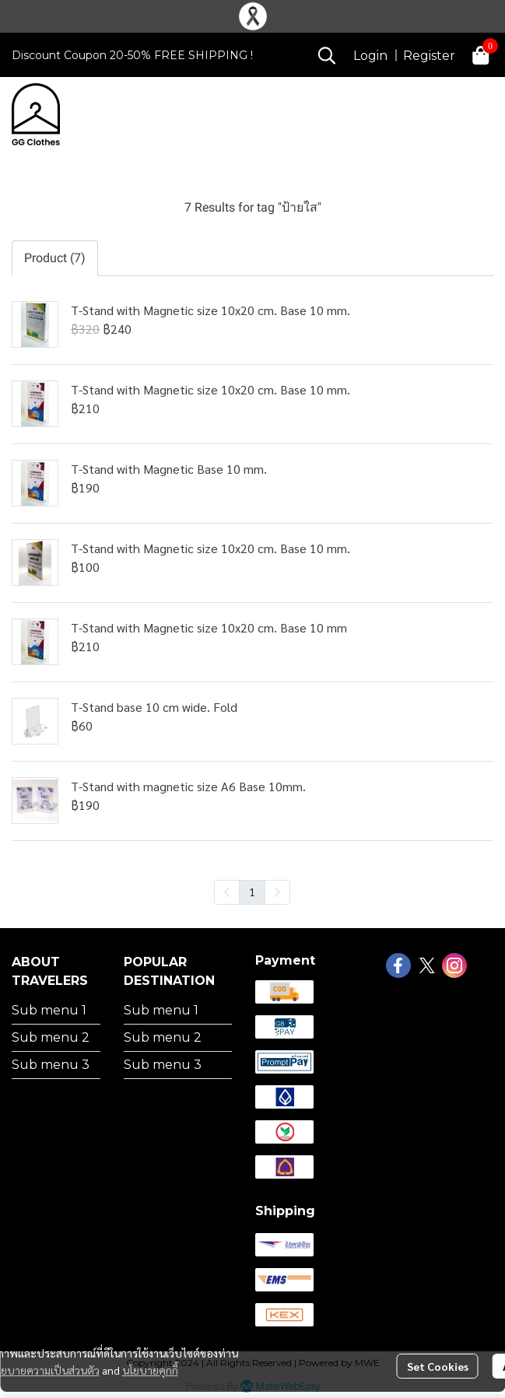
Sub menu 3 (50, 1064)
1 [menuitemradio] (252, 892)
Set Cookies (437, 1366)
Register (429, 55)
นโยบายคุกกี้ (150, 1370)
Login (370, 55)
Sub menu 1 (49, 1010)
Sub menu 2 (50, 1037)
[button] (327, 55)
